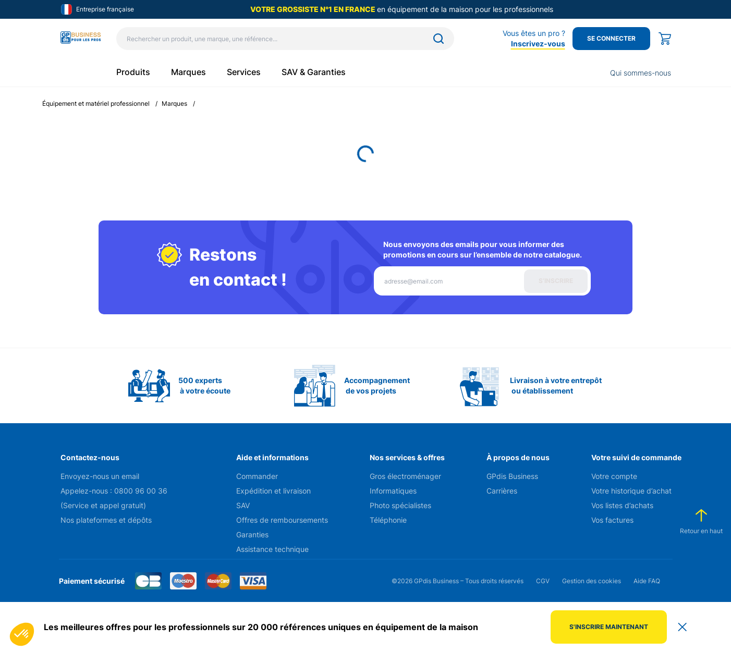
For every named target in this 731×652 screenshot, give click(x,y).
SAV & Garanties (314, 72)
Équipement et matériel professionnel (96, 103)
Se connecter (611, 38)
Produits (133, 72)
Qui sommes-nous (640, 72)
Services (244, 72)
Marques (188, 72)
